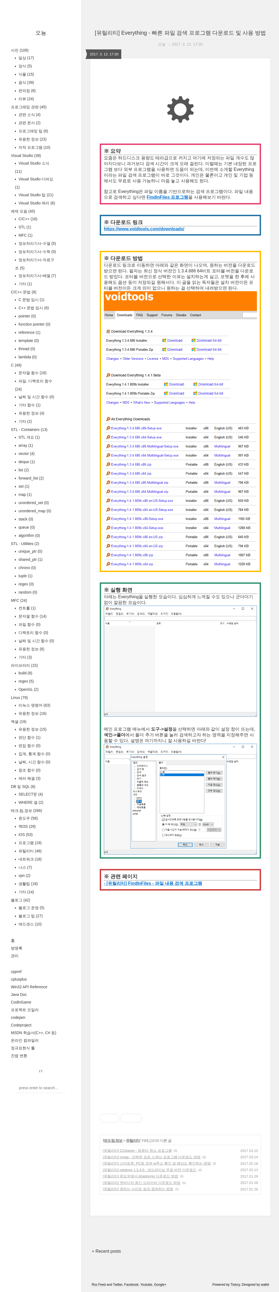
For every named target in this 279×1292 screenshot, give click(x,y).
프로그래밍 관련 (29, 107)
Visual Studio (26, 155)
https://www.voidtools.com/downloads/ (144, 229)
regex (25, 584)
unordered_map (34, 511)
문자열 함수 (32, 373)
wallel (265, 1285)
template (28, 340)
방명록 (16, 948)
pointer (26, 316)
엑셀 (18, 721)
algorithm (28, 535)
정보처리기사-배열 (36, 275)
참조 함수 (29, 770)
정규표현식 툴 (23, 1048)
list (23, 470)
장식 (24, 66)
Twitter (117, 1285)
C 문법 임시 (30, 299)
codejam (18, 1017)
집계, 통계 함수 (33, 754)
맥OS (26, 826)
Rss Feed (99, 1285)
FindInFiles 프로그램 (167, 197)
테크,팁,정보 (26, 810)
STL (24, 227)
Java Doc (19, 994)
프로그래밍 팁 (32, 131)
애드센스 (29, 924)
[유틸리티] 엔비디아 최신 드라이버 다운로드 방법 (141, 1183)
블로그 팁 (30, 916)
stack (25, 519)
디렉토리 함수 (32, 632)
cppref (16, 971)
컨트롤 (26, 608)
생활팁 (27, 884)
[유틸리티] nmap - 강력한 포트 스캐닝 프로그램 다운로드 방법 (152, 1157)
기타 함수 (29, 405)
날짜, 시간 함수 (33, 762)
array (25, 445)
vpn (23, 875)
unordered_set (33, 503)
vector (26, 453)
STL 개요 (28, 437)
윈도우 (27, 818)
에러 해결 (29, 778)
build (24, 673)
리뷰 (25, 99)
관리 (15, 956)
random (27, 592)
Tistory (235, 1285)
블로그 (20, 900)
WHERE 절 (30, 802)
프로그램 (29, 843)
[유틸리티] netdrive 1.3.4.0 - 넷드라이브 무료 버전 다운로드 (149, 1170)
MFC (24, 235)
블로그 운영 (30, 908)
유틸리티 (29, 851)
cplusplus (19, 979)
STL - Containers (29, 429)
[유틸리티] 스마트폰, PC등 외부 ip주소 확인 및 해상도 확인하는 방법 (157, 1163)
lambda (27, 357)
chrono (26, 567)
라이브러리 (24, 665)
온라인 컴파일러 (25, 1040)
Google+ (160, 1285)
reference (28, 332)
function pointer (33, 324)
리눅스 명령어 (33, 705)
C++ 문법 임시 (33, 308)
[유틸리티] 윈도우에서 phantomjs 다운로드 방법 (140, 1176)
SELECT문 (30, 794)
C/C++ (27, 219)
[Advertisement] (180, 952)
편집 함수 (29, 745)
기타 (24, 284)
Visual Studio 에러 (36, 203)
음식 (25, 82)
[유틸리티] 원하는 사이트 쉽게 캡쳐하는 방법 (138, 1189)
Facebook (131, 1285)
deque (26, 462)
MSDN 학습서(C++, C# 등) (33, 1033)
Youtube (146, 1285)
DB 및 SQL (23, 786)
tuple (24, 576)
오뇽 (40, 33)
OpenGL (27, 689)
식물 (25, 74)
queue (26, 527)
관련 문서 (29, 123)
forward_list (30, 478)
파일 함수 (29, 624)
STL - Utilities (25, 543)
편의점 (26, 90)
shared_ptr (30, 559)
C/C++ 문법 (23, 292)
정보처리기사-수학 (36, 251)
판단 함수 (29, 737)
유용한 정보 (32, 139)
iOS (25, 834)
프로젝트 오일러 (25, 1010)
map (24, 494)
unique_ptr (29, 551)
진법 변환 (19, 1055)
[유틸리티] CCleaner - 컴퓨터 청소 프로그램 (137, 1150)
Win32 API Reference (29, 987)
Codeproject (21, 1025)
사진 (20, 50)
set (23, 486)
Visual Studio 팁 (35, 195)
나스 (24, 867)
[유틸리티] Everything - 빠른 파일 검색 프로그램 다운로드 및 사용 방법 (180, 33)
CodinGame (21, 1002)
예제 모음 (23, 211)
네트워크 (29, 859)
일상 (25, 58)
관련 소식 (29, 114)
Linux (19, 697)
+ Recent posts (106, 1251)
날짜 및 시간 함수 (35, 397)
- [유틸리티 (114, 883)
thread (26, 349)
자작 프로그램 (33, 147)
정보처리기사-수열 (36, 243)
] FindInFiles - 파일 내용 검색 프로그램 (163, 883)
